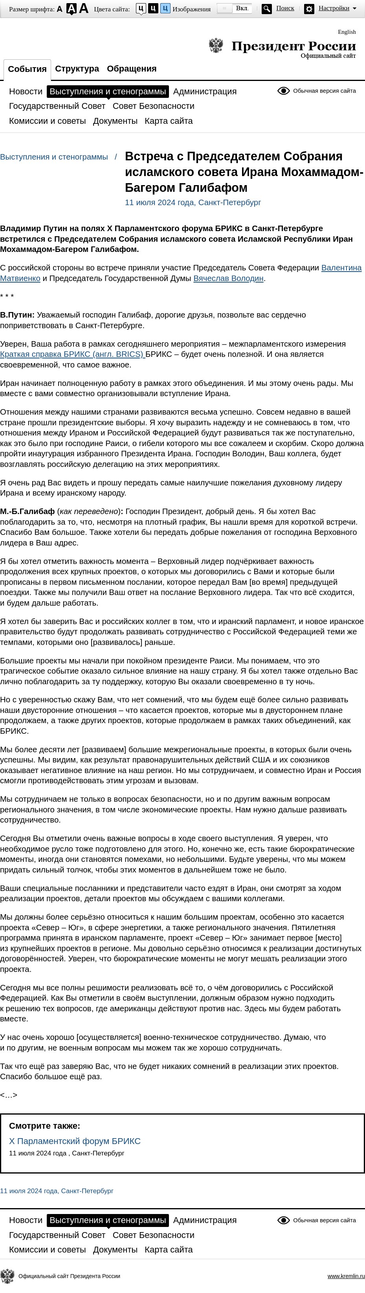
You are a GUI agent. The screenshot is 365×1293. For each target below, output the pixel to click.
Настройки (334, 8)
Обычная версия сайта (324, 90)
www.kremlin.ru (346, 1276)
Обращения (132, 68)
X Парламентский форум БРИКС (75, 1141)
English (347, 32)
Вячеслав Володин (228, 278)
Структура (77, 68)
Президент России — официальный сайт (282, 48)
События (27, 69)
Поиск (285, 8)
